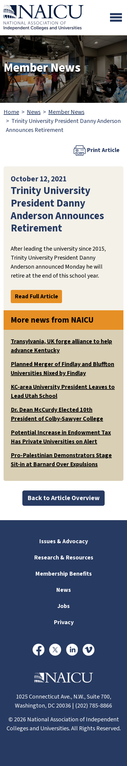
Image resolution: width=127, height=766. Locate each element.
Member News (66, 112)
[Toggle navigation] (116, 17)
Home (11, 112)
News (34, 112)
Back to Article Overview (63, 498)
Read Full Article (36, 296)
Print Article (97, 150)
